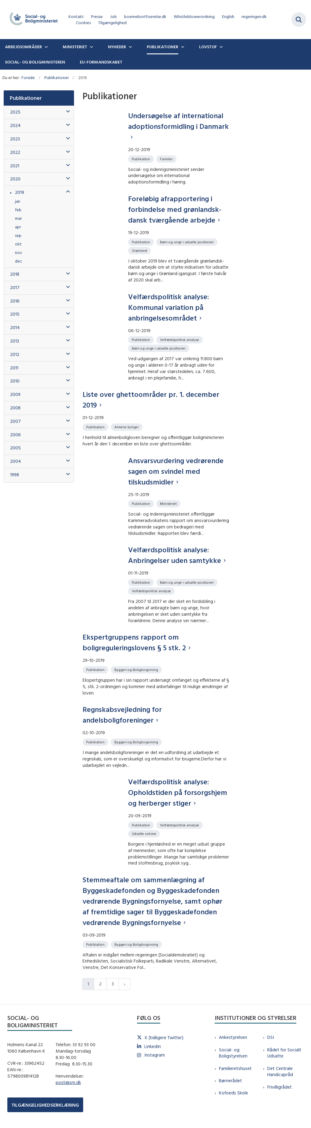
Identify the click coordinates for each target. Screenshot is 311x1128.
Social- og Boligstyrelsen (233, 1053)
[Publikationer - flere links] (182, 47)
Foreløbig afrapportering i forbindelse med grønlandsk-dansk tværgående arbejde (174, 209)
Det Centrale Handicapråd (280, 1071)
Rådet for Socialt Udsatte (284, 1053)
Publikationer (162, 46)
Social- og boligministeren (35, 62)
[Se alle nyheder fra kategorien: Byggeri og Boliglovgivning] (137, 669)
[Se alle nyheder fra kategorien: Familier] (167, 158)
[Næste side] (125, 984)
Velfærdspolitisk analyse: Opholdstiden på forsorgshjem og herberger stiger (177, 792)
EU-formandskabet (101, 62)
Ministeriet (75, 46)
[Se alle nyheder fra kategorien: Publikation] (141, 158)
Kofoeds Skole (233, 1093)
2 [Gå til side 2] (100, 984)
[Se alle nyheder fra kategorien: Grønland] (140, 250)
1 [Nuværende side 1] (88, 984)
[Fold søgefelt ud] (298, 19)
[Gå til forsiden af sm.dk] (32, 19)
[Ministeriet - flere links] (90, 47)
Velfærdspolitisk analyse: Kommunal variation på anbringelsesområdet (168, 307)
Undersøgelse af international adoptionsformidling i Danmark (178, 121)
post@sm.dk (68, 1082)
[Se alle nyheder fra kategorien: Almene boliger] (127, 427)
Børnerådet (230, 1080)
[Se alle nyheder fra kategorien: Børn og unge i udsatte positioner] (187, 242)
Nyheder (117, 46)
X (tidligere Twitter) (163, 1037)
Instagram (154, 1055)
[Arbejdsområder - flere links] (45, 47)
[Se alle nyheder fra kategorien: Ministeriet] (169, 503)
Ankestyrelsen (233, 1037)
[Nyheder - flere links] (129, 47)
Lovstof (208, 46)
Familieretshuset (235, 1068)
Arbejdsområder (23, 46)
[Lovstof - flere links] (220, 47)
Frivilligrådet (279, 1087)
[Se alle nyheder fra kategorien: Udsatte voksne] (144, 833)
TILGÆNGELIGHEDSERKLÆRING (45, 1105)
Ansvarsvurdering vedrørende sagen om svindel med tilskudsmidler (176, 471)
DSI (270, 1037)
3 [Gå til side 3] (113, 984)
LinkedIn (152, 1046)
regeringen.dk (254, 16)
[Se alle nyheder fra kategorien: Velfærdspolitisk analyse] (180, 339)
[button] (66, 111)
